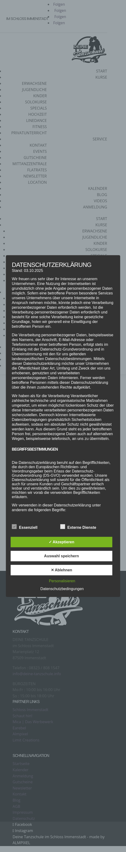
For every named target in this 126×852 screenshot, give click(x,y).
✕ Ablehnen (61, 570)
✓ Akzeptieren (61, 542)
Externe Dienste (78, 526)
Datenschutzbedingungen (62, 589)
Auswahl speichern (61, 556)
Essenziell (24, 526)
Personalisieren (62, 581)
